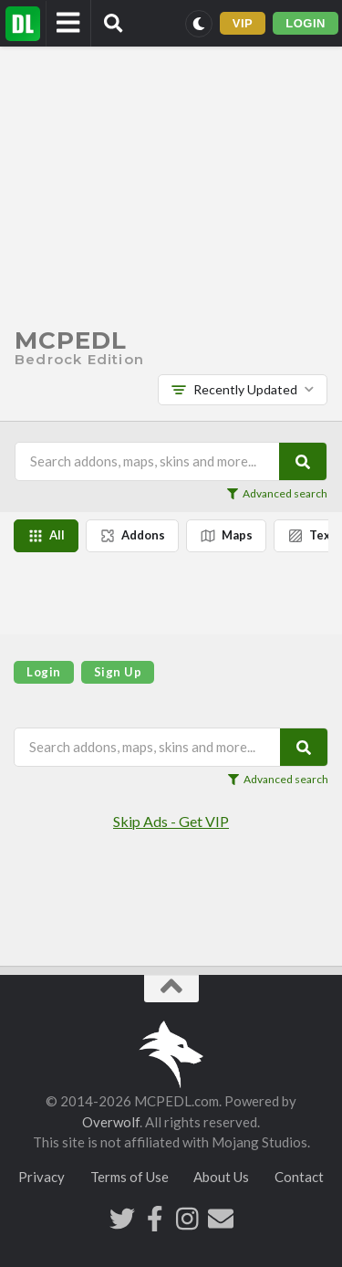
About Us (221, 1176)
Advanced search (277, 493)
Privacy (41, 1176)
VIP (243, 23)
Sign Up (118, 672)
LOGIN (305, 23)
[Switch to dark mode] (198, 23)
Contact (299, 1176)
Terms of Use (129, 1176)
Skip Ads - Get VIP (171, 821)
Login (43, 672)
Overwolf (111, 1122)
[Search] (302, 461)
